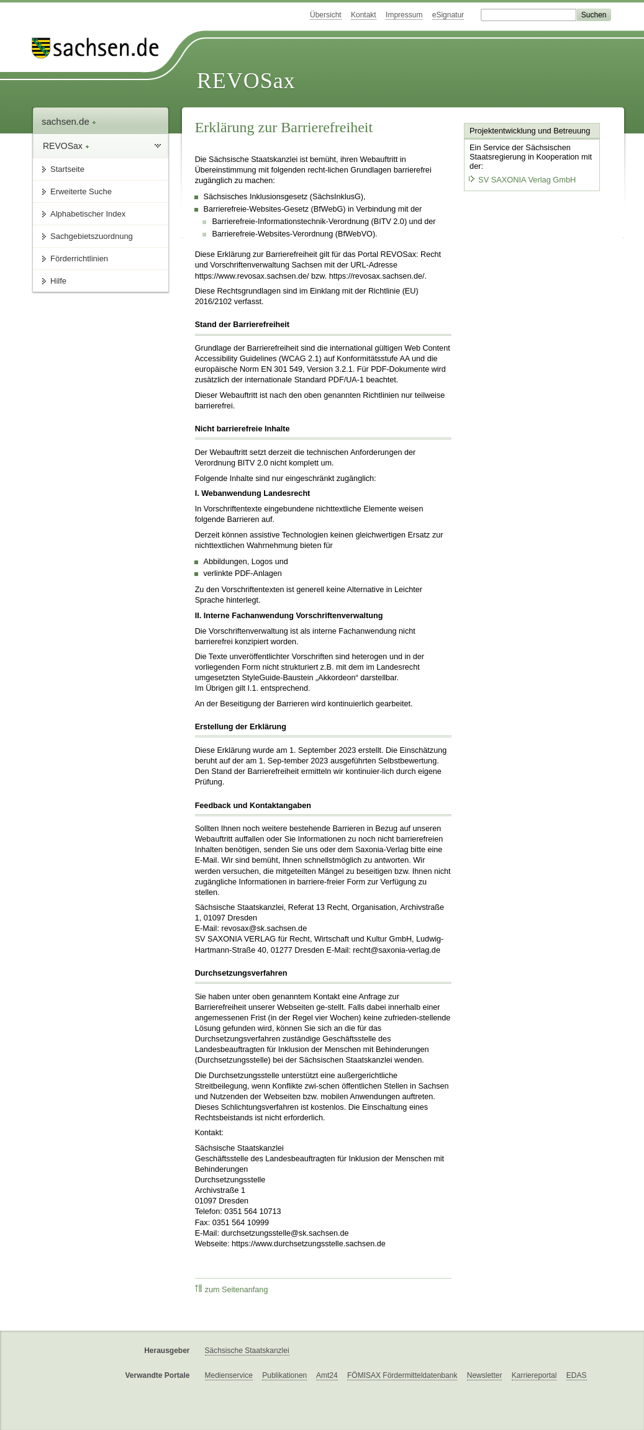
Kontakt (363, 15)
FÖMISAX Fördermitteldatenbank (402, 1375)
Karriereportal (534, 1375)
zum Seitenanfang (231, 1289)
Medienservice (229, 1375)
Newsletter (484, 1375)
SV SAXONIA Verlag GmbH (522, 179)
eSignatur (448, 15)
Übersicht (326, 15)
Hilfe (58, 281)
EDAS (576, 1375)
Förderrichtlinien (79, 258)
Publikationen (284, 1375)
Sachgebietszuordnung (91, 236)
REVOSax (246, 80)
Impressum (404, 15)
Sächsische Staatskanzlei (247, 1350)
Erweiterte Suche (81, 191)
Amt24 (327, 1375)
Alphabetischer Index (87, 213)
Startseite (67, 169)
